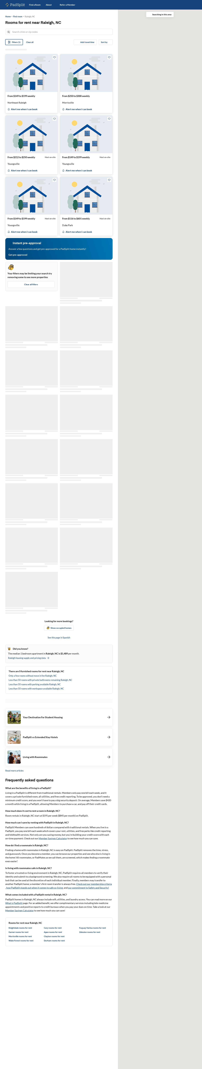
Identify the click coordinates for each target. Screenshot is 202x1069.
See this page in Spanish (59, 637)
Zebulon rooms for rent (89, 932)
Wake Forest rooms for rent (21, 940)
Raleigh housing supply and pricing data (28, 658)
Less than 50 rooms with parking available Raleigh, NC (35, 684)
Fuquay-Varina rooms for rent (92, 928)
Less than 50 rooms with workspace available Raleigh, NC (36, 688)
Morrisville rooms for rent (20, 936)
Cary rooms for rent (53, 928)
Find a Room (34, 4)
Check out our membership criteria (94, 884)
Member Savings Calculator (53, 838)
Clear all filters (31, 284)
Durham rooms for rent (54, 940)
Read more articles (14, 770)
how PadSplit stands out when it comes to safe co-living (34, 887)
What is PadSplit (13, 903)
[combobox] (61, 32)
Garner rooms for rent (18, 932)
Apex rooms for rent (53, 932)
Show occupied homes (58, 628)
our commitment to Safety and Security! (88, 887)
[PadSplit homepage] (15, 5)
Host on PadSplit (171, 4)
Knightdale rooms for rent (20, 928)
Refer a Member (67, 4)
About (50, 5)
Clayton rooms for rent (54, 936)
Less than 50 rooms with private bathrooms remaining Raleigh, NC (40, 680)
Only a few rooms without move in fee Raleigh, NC (33, 675)
